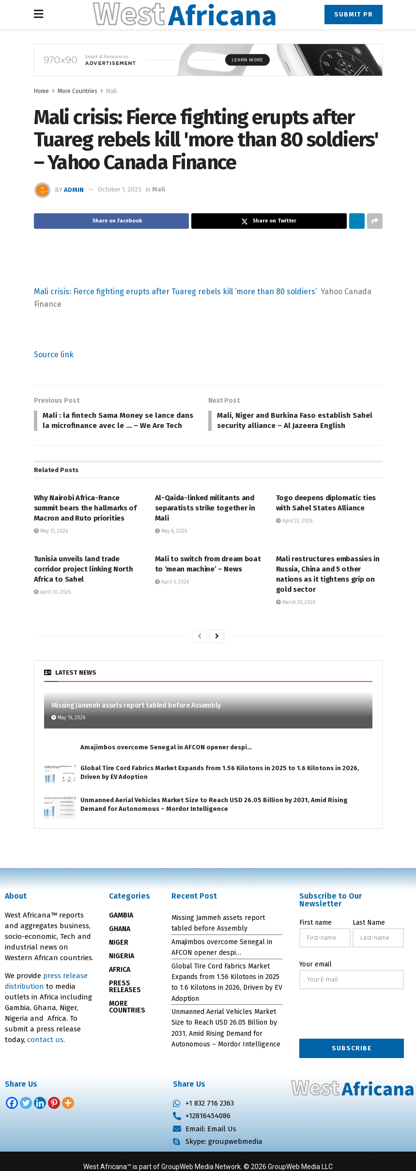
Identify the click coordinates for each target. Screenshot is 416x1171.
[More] (68, 1115)
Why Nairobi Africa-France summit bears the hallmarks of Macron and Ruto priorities (85, 520)
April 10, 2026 (52, 605)
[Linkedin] (40, 1115)
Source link (54, 354)
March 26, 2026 (295, 615)
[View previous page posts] (199, 649)
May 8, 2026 (171, 544)
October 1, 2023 (119, 189)
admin (74, 189)
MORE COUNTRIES (127, 1019)
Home (41, 91)
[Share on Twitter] (269, 221)
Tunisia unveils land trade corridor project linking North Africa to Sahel (83, 581)
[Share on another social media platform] (375, 221)
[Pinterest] (54, 1115)
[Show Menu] (38, 14)
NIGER (118, 955)
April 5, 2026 (172, 595)
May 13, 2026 (51, 544)
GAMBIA (121, 928)
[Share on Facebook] (111, 221)
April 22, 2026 (294, 534)
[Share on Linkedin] (357, 221)
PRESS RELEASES (125, 999)
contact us (45, 1052)
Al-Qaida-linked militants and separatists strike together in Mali (205, 520)
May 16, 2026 (68, 730)
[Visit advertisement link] (208, 67)
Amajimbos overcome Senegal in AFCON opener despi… (166, 759)
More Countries (77, 91)
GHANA (119, 941)
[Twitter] (26, 1115)
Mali (111, 91)
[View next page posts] (217, 649)
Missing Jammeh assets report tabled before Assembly (136, 718)
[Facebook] (12, 1115)
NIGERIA (121, 969)
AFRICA (119, 982)
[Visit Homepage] (184, 14)
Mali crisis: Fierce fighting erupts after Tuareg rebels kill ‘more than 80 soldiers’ (175, 291)
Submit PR (353, 14)
